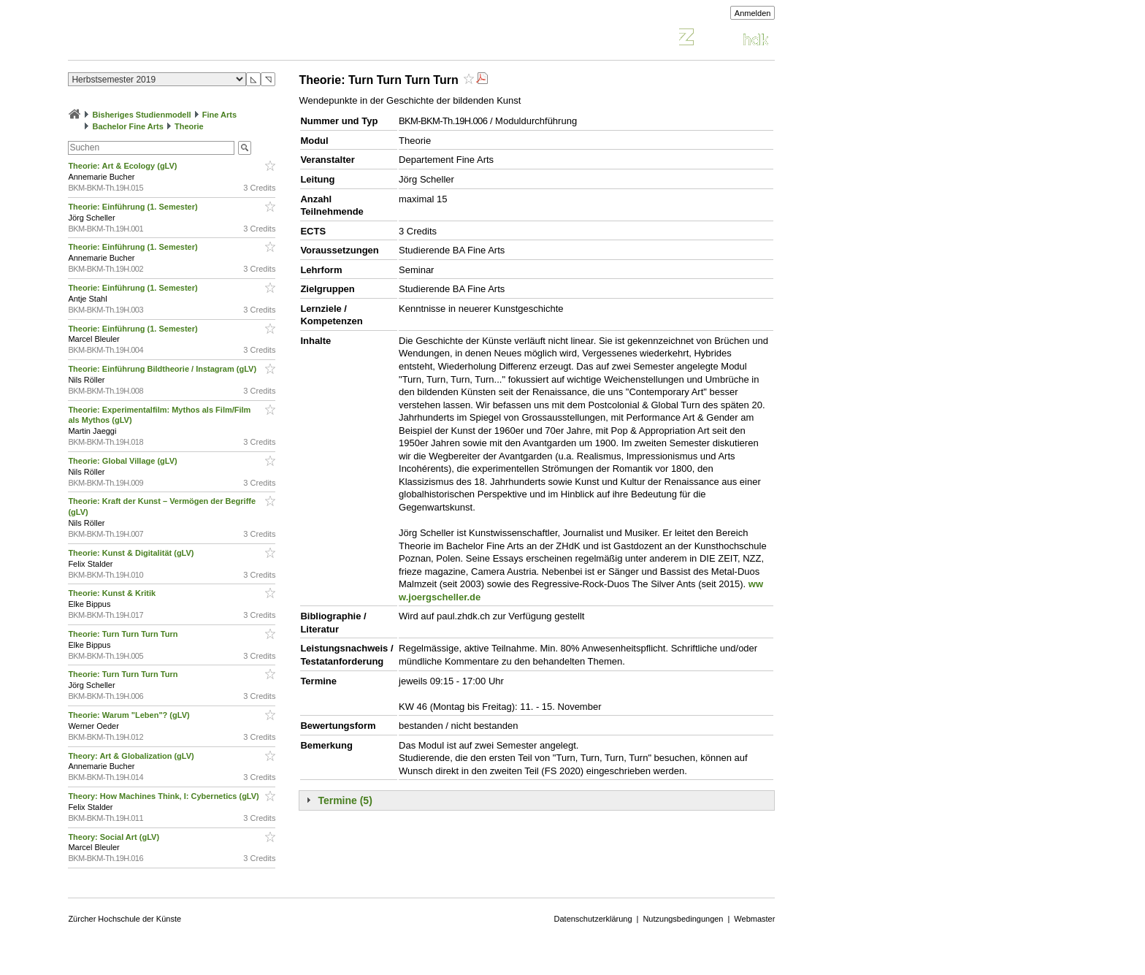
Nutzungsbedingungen (683, 918)
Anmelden (753, 13)
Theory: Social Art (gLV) (114, 837)
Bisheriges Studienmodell (142, 114)
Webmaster (754, 918)
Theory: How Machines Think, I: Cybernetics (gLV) (164, 796)
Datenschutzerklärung (593, 918)
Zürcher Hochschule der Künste (124, 918)
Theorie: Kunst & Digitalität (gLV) (132, 552)
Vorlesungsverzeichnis (175, 39)
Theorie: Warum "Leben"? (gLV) (129, 715)
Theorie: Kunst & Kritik (113, 593)
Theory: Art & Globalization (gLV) (132, 756)
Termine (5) (345, 800)
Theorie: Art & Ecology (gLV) (123, 165)
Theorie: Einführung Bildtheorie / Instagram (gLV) (163, 368)
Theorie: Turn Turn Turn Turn (124, 634)
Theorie (189, 126)
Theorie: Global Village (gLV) (123, 460)
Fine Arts (219, 114)
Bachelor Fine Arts (127, 126)
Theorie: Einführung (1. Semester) (133, 206)
